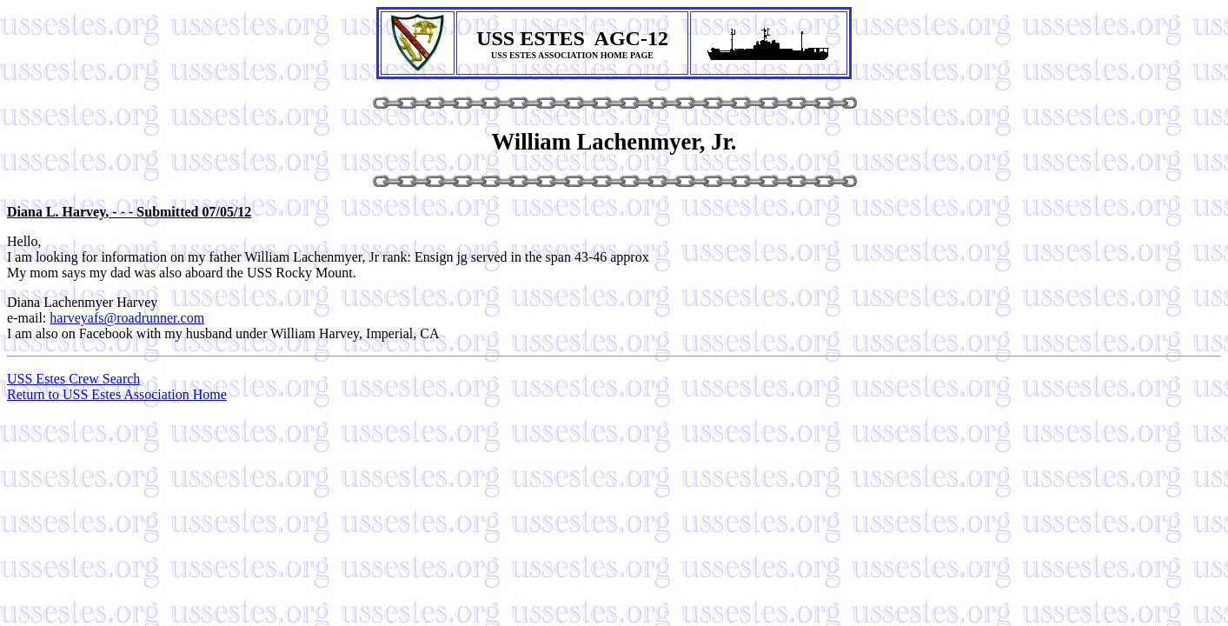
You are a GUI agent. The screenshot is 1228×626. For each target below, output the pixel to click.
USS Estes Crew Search (73, 378)
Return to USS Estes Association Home (117, 394)
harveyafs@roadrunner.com (127, 317)
